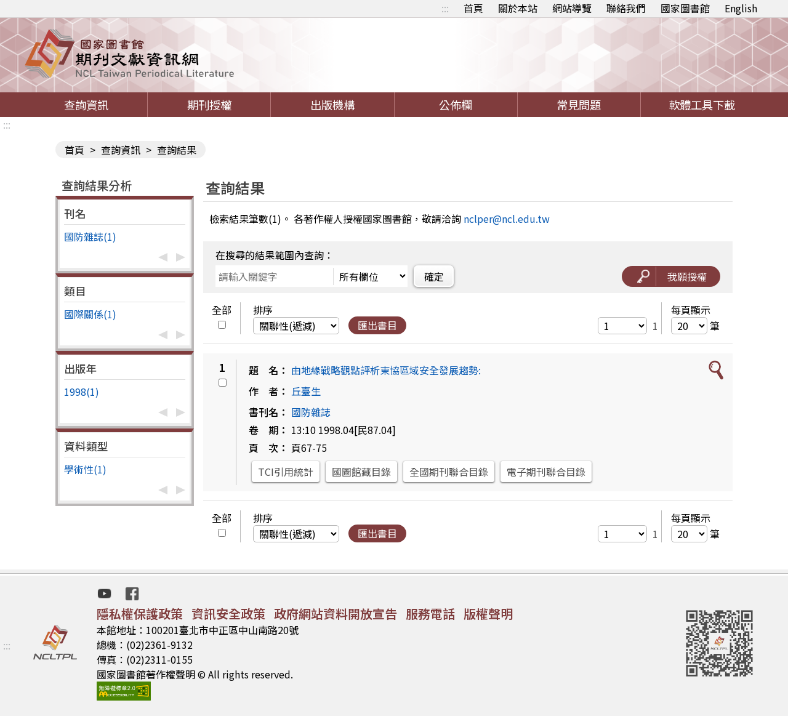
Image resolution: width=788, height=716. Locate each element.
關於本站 (517, 8)
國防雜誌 (311, 411)
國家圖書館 (685, 8)
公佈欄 (455, 105)
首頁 (473, 8)
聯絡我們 (626, 8)
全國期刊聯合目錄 (448, 471)
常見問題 (579, 105)
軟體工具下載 (702, 105)
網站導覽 (572, 8)
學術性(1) (85, 469)
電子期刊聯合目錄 (546, 471)
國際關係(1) (90, 314)
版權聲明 (488, 613)
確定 (434, 276)
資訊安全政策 (228, 613)
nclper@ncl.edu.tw (507, 218)
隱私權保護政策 (140, 613)
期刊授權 (209, 105)
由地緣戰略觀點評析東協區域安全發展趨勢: (386, 370)
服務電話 (430, 613)
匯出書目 (377, 325)
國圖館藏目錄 (361, 471)
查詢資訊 (86, 105)
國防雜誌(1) (90, 236)
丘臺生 (306, 391)
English (741, 8)
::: (445, 8)
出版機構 (332, 105)
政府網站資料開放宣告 (335, 613)
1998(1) (81, 391)
